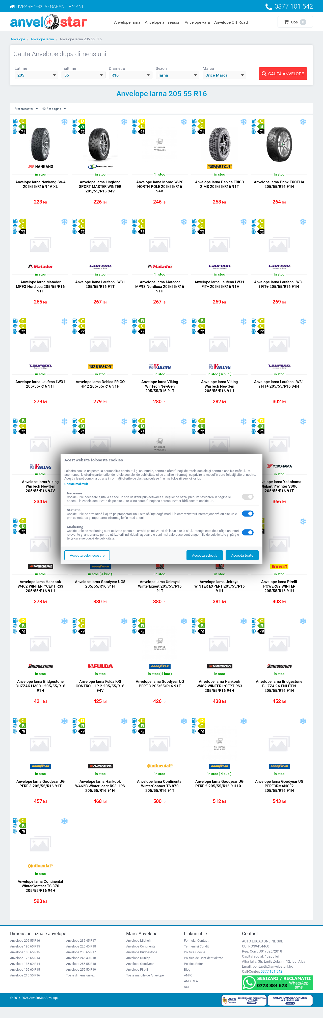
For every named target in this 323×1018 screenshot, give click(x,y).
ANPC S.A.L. (192, 992)
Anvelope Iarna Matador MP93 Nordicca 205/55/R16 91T (40, 288)
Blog (187, 980)
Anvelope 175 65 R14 (25, 968)
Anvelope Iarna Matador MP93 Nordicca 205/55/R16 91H (159, 288)
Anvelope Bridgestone (141, 963)
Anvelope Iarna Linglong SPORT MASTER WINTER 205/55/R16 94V (100, 187)
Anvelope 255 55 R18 (81, 974)
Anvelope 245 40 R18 (81, 968)
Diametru (117, 68)
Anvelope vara (197, 22)
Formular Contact (196, 951)
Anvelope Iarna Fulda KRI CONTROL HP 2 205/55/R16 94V (100, 693)
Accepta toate (242, 555)
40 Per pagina (58, 108)
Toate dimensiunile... (80, 986)
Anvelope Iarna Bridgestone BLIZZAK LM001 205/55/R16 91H (40, 693)
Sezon (161, 68)
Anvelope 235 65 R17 (81, 963)
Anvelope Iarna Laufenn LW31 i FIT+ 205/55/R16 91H (220, 285)
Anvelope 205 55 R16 (25, 951)
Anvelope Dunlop (138, 968)
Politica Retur (193, 974)
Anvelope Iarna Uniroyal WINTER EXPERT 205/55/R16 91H (219, 592)
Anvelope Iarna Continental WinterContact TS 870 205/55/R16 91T (159, 794)
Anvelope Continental (141, 957)
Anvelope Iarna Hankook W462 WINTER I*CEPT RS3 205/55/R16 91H (40, 592)
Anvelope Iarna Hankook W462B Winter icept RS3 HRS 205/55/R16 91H (100, 794)
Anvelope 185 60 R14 (25, 974)
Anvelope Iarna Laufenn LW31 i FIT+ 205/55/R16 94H (279, 387)
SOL (187, 997)
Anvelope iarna (127, 22)
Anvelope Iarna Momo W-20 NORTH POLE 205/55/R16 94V (159, 187)
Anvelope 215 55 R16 (25, 986)
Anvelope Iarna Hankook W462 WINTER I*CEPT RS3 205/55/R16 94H (219, 693)
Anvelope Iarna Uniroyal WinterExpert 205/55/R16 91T (160, 592)
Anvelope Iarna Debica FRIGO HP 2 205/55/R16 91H (100, 387)
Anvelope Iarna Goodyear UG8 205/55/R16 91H (100, 589)
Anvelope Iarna (42, 39)
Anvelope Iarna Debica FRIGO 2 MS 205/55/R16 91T (219, 184)
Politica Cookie (194, 963)
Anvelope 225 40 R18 (81, 957)
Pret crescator (27, 108)
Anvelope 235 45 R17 (81, 951)
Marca (208, 68)
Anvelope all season (162, 22)
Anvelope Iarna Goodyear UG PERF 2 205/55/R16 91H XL (219, 792)
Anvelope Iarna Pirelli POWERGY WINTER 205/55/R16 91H (279, 592)
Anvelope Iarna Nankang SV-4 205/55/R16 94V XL (40, 184)
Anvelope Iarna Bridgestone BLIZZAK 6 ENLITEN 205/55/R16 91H (279, 693)
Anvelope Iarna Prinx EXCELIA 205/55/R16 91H (279, 184)
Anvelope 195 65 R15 (25, 957)
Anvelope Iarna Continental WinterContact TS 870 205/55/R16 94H (40, 895)
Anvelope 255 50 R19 (81, 980)
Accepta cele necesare (87, 555)
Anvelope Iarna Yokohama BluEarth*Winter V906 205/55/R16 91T (279, 490)
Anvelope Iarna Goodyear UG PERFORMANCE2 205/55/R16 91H (279, 794)
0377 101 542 (271, 982)
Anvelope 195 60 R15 (25, 980)
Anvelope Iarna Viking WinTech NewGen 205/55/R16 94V (40, 490)
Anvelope (18, 39)
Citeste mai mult (77, 484)
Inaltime (69, 68)
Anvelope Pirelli (137, 980)
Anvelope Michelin (139, 951)
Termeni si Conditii (197, 957)
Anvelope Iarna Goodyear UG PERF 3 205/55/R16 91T (160, 690)
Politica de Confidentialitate (203, 968)
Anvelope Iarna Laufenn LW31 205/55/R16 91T (100, 285)
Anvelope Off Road (231, 22)
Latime (21, 68)
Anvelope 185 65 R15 (25, 963)
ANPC (188, 986)
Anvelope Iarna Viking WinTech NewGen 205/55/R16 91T (159, 389)
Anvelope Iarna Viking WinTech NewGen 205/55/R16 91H (219, 389)
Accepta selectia (205, 555)
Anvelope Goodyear (140, 974)
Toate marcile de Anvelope (145, 986)
